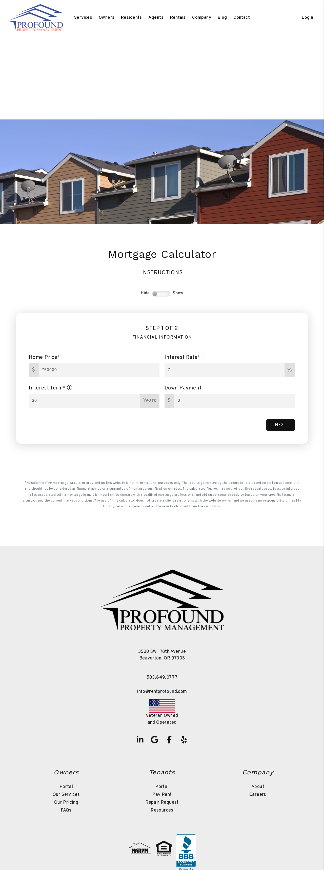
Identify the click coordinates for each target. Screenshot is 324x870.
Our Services (66, 795)
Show (178, 293)
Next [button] (281, 425)
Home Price (44, 357)
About (257, 787)
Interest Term (50, 388)
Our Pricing (66, 802)
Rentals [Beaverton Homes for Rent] (178, 17)
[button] (140, 740)
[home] (36, 17)
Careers (257, 795)
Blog (222, 17)
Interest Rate (182, 357)
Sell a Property (197, 92)
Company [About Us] (201, 17)
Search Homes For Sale (136, 92)
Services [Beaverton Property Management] (83, 17)
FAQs (66, 810)
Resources (162, 810)
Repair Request (162, 802)
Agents (156, 17)
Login (307, 17)
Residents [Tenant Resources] (131, 17)
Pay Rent (162, 795)
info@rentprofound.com (162, 692)
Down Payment (183, 388)
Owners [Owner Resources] (107, 17)
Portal (66, 787)
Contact (241, 17)
